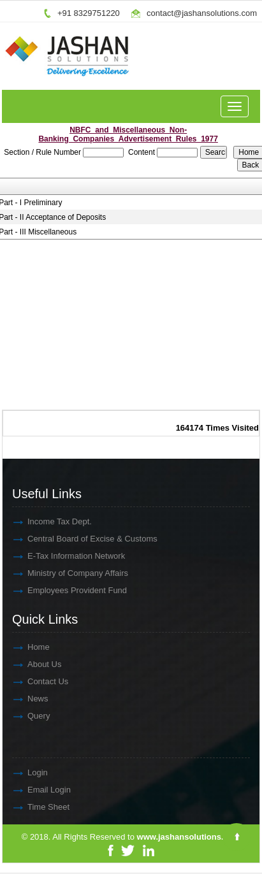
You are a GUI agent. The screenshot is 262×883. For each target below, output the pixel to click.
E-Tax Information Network (49, 556)
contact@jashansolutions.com (202, 13)
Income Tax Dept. (32, 521)
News (10, 698)
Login (10, 772)
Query (11, 716)
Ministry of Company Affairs (50, 573)
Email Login (21, 789)
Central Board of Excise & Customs (65, 538)
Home (11, 647)
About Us (17, 664)
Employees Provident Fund (49, 590)
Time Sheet (21, 807)
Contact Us (20, 681)
